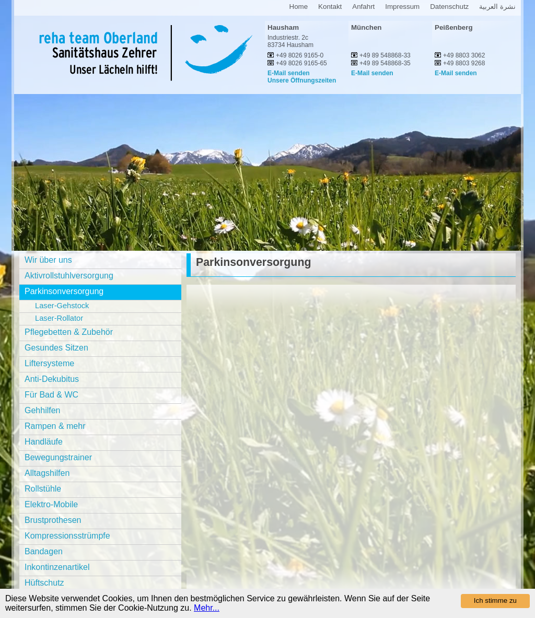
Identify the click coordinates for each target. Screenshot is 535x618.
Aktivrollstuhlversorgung (69, 275)
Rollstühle (43, 488)
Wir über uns (48, 259)
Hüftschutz (44, 582)
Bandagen (44, 551)
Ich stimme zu (495, 600)
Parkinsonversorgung (64, 291)
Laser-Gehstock (62, 305)
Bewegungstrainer (58, 457)
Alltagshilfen (47, 473)
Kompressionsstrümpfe (67, 535)
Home (298, 6)
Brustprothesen (53, 520)
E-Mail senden (289, 73)
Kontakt (330, 6)
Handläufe (44, 441)
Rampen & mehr (55, 426)
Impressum (402, 6)
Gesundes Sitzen (56, 347)
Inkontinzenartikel (57, 567)
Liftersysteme (49, 363)
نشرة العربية (497, 6)
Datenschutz (449, 6)
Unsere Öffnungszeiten (302, 80)
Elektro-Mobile (51, 504)
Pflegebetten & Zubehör (69, 332)
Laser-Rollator (59, 318)
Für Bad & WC (51, 394)
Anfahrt (363, 6)
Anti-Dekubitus (52, 379)
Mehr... (206, 607)
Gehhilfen (43, 410)
